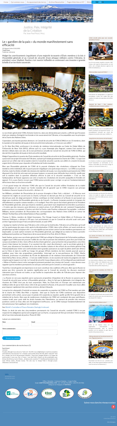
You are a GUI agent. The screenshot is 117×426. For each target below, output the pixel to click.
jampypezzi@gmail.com (48, 383)
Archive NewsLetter (56, 2)
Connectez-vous (10, 378)
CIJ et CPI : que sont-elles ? (96, 203)
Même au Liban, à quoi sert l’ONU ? (98, 72)
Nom (4, 322)
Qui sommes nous (10, 376)
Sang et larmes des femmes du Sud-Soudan (100, 138)
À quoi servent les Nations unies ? (98, 302)
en (66, 384)
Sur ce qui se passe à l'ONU (96, 170)
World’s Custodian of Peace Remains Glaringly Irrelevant (27, 307)
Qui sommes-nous (17, 2)
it (64, 384)
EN (97, 2)
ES (103, 2)
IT (94, 2)
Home (6, 2)
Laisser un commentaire (11, 319)
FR (100, 2)
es (70, 384)
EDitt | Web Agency (111, 422)
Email (33, 322)
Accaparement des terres (36, 2)
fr (68, 384)
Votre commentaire (8, 328)
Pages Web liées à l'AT (75, 2)
